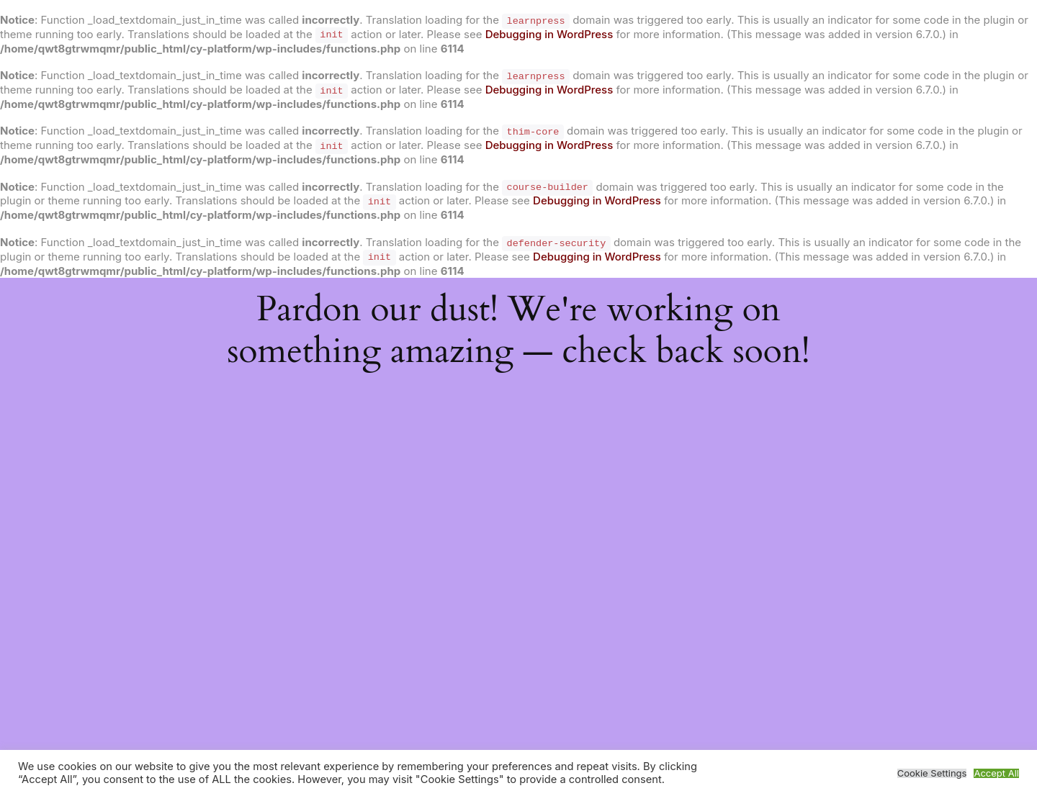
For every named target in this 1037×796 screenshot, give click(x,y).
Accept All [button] (996, 773)
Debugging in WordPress (549, 34)
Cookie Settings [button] (932, 773)
